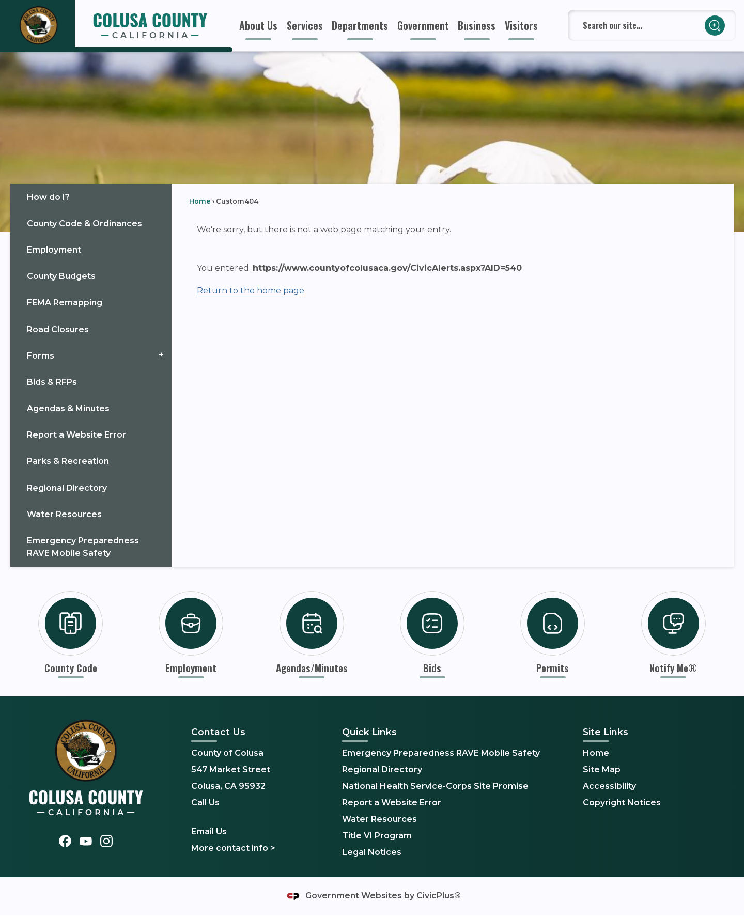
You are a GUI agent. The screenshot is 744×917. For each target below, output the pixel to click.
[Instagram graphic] (106, 840)
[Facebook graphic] (65, 840)
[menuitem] (258, 25)
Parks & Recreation (68, 461)
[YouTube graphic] (86, 840)
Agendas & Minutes (68, 408)
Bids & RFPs (52, 382)
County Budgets (61, 276)
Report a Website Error (76, 435)
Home (200, 201)
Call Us (205, 802)
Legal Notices (371, 852)
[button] (715, 25)
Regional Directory (67, 488)
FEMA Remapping (64, 302)
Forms (40, 356)
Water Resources (64, 514)
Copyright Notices (622, 802)
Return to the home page (250, 291)
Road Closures (58, 329)
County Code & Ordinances (84, 223)
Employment (54, 250)
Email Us (209, 831)
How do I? (48, 197)
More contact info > (233, 848)
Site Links (605, 731)
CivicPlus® (438, 895)
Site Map (602, 769)
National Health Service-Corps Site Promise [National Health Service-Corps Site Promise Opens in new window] (435, 786)
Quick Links (369, 731)
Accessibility (609, 786)
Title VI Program (377, 836)
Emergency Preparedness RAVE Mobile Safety (83, 547)
